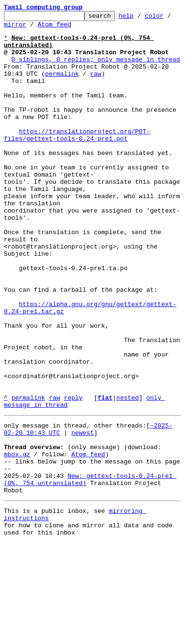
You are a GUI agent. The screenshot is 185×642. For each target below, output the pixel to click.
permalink (62, 86)
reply (73, 475)
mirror (23, 28)
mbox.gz (17, 540)
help (141, 18)
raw (95, 86)
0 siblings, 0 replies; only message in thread (96, 69)
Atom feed (62, 28)
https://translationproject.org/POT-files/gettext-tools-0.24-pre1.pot (77, 159)
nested (127, 475)
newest (82, 514)
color (169, 18)
